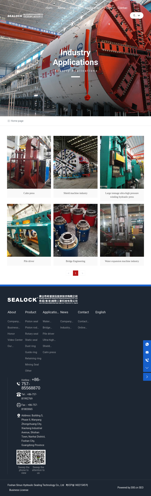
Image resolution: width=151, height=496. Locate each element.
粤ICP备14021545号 (77, 485)
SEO (141, 487)
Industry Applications (75, 57)
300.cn (134, 487)
